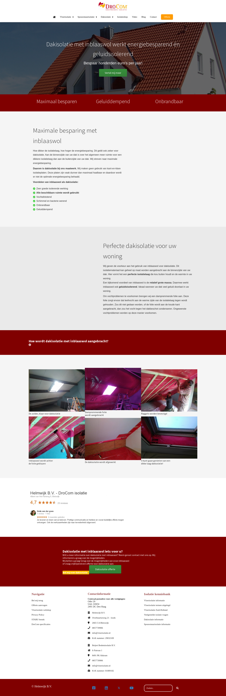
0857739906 (97, 626)
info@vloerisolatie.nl (101, 631)
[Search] (177, 686)
